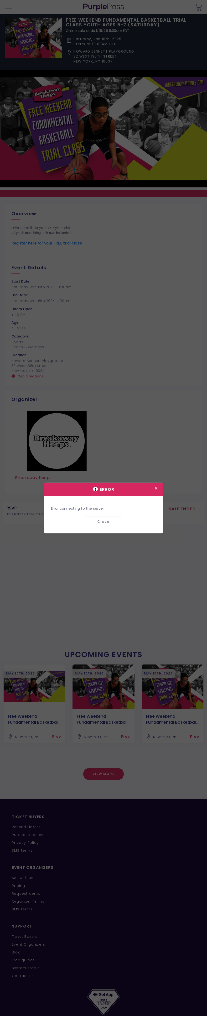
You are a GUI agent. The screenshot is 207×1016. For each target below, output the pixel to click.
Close (103, 521)
